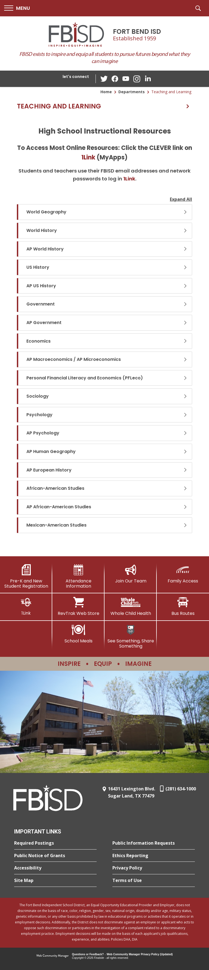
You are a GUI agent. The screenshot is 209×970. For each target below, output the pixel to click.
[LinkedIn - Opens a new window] (147, 78)
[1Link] (26, 606)
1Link (88, 157)
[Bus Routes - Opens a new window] (182, 606)
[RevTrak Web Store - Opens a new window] (78, 606)
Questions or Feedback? (88, 954)
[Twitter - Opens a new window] (104, 78)
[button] (17, 8)
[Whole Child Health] (130, 606)
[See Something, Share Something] (130, 636)
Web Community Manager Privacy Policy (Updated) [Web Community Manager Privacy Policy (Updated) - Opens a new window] (140, 954)
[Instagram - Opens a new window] (136, 79)
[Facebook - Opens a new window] (115, 79)
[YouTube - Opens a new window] (126, 78)
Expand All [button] (181, 199)
